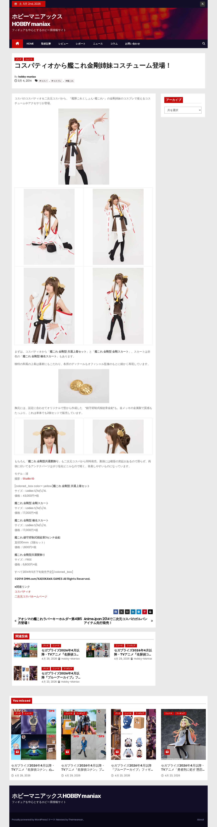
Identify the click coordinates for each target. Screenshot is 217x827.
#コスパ (43, 80)
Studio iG (28, 479)
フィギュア (131, 645)
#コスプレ (56, 80)
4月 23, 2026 (49, 681)
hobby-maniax (27, 76)
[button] (203, 44)
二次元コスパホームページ (31, 596)
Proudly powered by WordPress (29, 819)
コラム (114, 43)
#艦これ (69, 80)
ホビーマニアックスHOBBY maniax (56, 795)
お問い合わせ (132, 43)
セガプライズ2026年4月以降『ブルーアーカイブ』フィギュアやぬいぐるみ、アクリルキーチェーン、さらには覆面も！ (132, 772)
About (200, 819)
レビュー (63, 43)
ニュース (98, 43)
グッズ (18, 59)
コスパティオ (23, 591)
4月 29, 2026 (49, 658)
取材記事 (46, 43)
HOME (30, 43)
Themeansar (76, 819)
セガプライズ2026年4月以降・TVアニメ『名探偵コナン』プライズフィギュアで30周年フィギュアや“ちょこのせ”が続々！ (83, 772)
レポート (81, 43)
